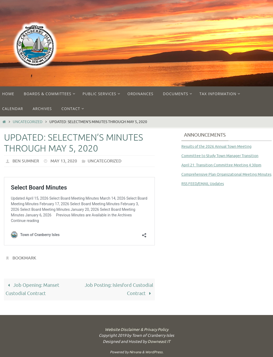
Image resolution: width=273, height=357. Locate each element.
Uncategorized (27, 121)
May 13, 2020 (63, 161)
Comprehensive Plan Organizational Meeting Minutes (226, 174)
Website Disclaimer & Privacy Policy (136, 329)
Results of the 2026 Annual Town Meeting (216, 146)
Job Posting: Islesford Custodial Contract (119, 289)
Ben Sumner (25, 161)
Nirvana (135, 352)
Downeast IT (159, 341)
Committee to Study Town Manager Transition (219, 156)
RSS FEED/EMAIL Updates (202, 184)
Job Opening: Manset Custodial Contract (32, 289)
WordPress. (154, 352)
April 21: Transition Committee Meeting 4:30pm (221, 165)
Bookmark (24, 258)
